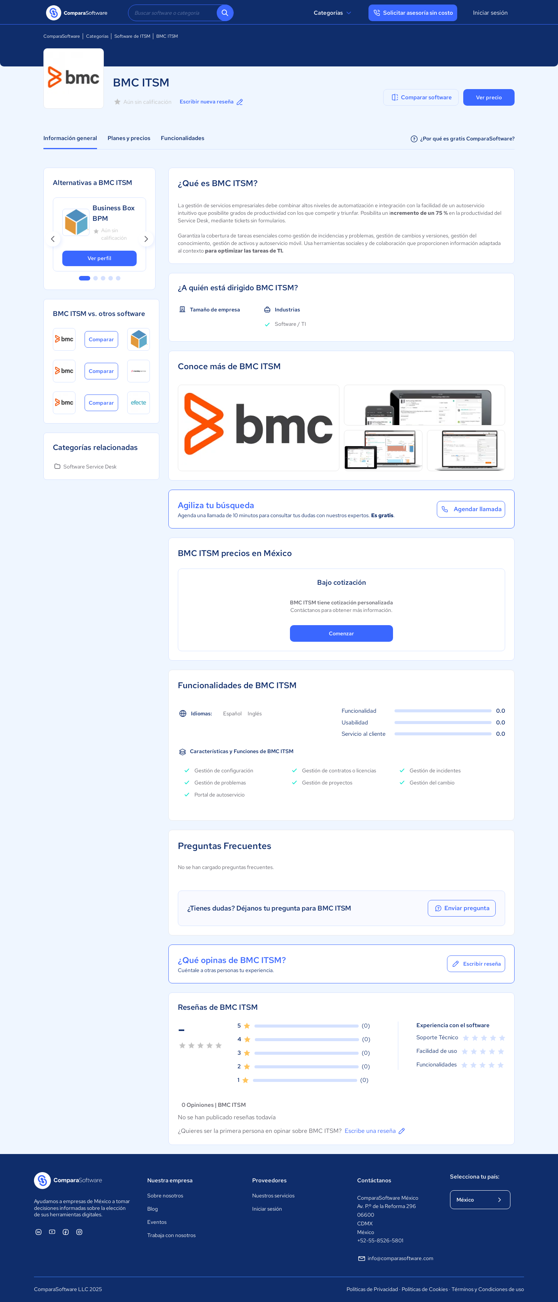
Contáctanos (374, 1180)
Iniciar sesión (490, 13)
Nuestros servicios (273, 1195)
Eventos (156, 1222)
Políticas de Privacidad (372, 1289)
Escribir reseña (476, 963)
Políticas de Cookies (425, 1289)
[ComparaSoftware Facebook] (65, 1231)
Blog (152, 1208)
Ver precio (489, 97)
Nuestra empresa (170, 1180)
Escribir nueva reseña (212, 101)
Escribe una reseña (375, 1131)
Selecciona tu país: (474, 1176)
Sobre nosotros (165, 1195)
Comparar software (421, 97)
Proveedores (269, 1180)
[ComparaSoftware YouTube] (52, 1231)
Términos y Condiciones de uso (488, 1289)
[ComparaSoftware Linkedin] (38, 1231)
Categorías (333, 12)
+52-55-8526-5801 (380, 1240)
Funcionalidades (182, 138)
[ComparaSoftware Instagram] (79, 1231)
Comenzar (341, 633)
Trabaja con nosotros (171, 1235)
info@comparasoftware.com (395, 1258)
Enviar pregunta (462, 908)
